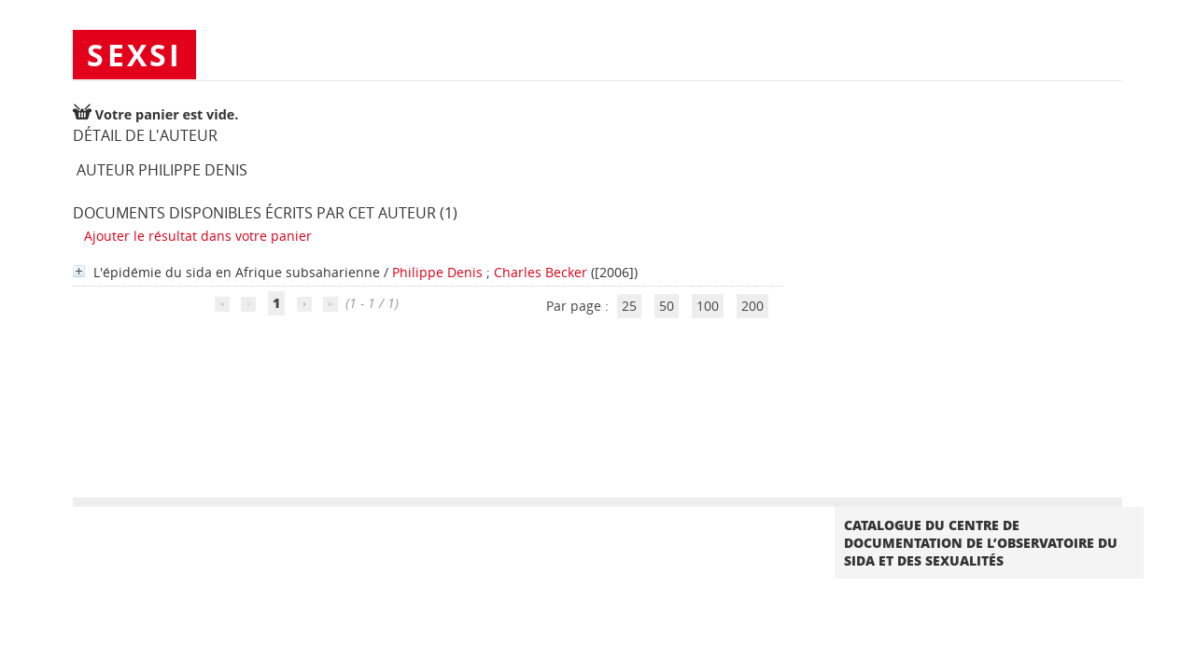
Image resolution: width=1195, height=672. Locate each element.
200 (752, 306)
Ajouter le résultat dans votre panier (198, 236)
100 (707, 306)
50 (666, 306)
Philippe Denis (437, 272)
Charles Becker (540, 272)
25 (629, 306)
